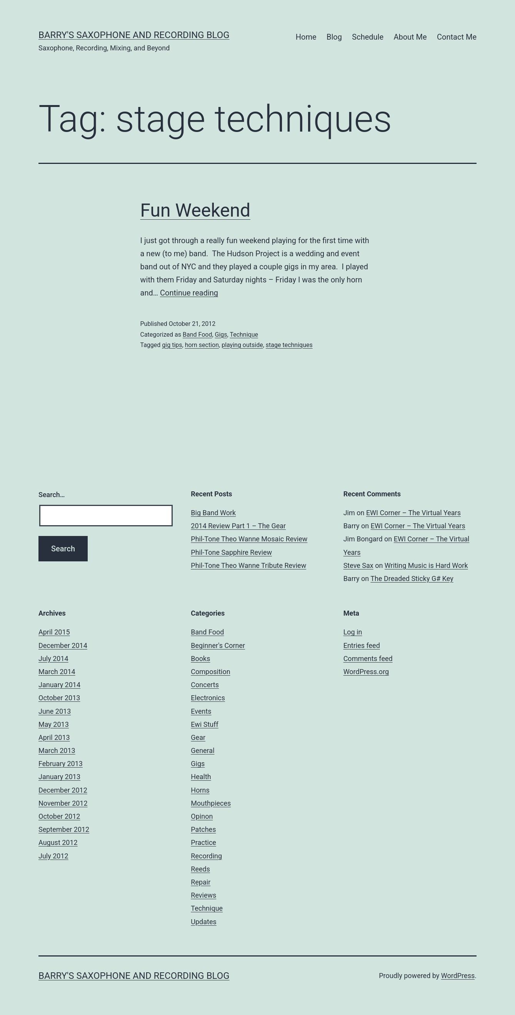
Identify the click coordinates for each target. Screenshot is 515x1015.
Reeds (200, 869)
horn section (202, 345)
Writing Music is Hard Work (426, 565)
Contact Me (457, 37)
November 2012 (63, 803)
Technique (244, 334)
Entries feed (361, 645)
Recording (206, 856)
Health (201, 777)
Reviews (203, 895)
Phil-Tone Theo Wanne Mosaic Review (249, 539)
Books (200, 658)
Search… (51, 495)
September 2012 (63, 829)
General (202, 750)
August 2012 (58, 842)
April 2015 (54, 632)
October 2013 (59, 698)
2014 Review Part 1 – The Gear (238, 526)
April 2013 (54, 737)
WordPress (458, 976)
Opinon (202, 816)
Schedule (367, 37)
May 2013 (53, 724)
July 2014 (53, 658)
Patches (203, 829)
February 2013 (60, 764)
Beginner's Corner (218, 645)
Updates (203, 922)
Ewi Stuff (204, 724)
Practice (203, 842)
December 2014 (62, 645)
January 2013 (59, 777)
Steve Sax (358, 565)
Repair (200, 882)
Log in (352, 632)
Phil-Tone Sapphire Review (231, 552)
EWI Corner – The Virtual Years (413, 513)
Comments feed (368, 658)
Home (306, 37)
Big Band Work (213, 513)
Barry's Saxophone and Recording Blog (134, 35)
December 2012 (62, 790)
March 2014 (56, 672)
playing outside (242, 345)
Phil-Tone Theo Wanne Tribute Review (248, 565)
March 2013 (56, 750)
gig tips (172, 345)
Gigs (221, 334)
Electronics (208, 698)
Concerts (205, 685)
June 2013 (54, 711)
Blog (334, 37)
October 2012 (59, 816)
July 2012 (53, 856)
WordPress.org (366, 672)
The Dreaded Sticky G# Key (411, 578)
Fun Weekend (195, 210)
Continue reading (189, 292)
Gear (198, 737)
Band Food (197, 334)
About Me (410, 37)
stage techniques (289, 345)
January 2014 (59, 685)
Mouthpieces (211, 803)
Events (201, 711)
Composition (210, 672)
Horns (200, 790)
